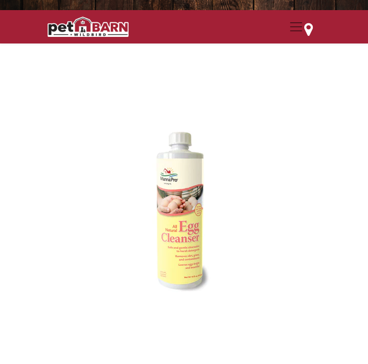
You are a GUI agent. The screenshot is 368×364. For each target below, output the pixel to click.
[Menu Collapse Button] (296, 27)
